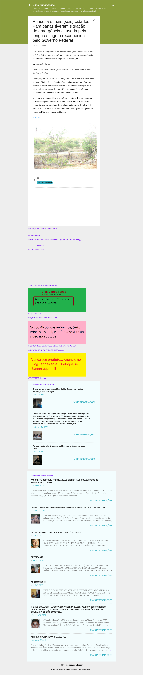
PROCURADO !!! (38, 582)
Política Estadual (45, 183)
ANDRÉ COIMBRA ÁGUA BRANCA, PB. (48, 637)
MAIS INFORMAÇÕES (84, 402)
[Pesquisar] (113, 6)
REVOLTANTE (37, 557)
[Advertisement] (114, 29)
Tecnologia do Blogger (71, 665)
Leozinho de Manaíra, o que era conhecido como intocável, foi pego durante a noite (68, 507)
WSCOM (36, 117)
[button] (94, 20)
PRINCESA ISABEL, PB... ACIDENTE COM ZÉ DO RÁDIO (56, 532)
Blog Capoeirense (44, 5)
